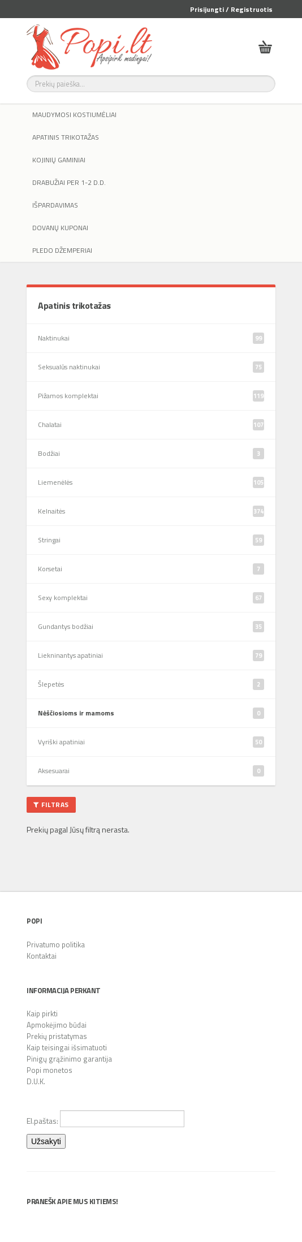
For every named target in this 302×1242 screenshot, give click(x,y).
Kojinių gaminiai (58, 159)
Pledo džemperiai (62, 250)
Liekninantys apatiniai (151, 655)
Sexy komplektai (151, 597)
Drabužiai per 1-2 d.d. (69, 182)
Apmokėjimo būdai (57, 1024)
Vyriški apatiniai (151, 742)
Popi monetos (49, 1070)
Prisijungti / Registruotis (231, 9)
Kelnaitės (151, 511)
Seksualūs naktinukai (151, 367)
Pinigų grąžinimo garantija (69, 1058)
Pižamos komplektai (151, 396)
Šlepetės (151, 684)
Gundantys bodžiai (151, 626)
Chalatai (151, 424)
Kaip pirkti (42, 1013)
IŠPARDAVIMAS (55, 205)
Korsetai (151, 569)
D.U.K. (36, 1081)
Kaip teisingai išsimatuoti (67, 1047)
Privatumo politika (56, 944)
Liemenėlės (151, 482)
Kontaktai (42, 955)
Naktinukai (151, 338)
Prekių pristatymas (57, 1036)
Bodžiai (151, 453)
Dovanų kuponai (60, 227)
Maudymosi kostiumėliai (74, 114)
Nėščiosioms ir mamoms (151, 713)
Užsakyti (46, 1141)
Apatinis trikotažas (65, 137)
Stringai (151, 540)
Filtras (51, 804)
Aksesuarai (151, 771)
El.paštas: (105, 1118)
